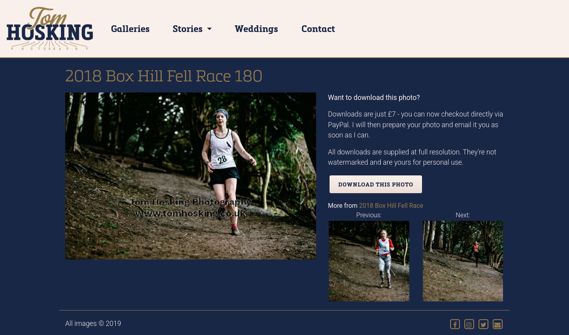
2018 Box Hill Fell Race (391, 205)
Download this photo (375, 184)
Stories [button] (189, 28)
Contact (318, 28)
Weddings (256, 28)
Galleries (130, 28)
